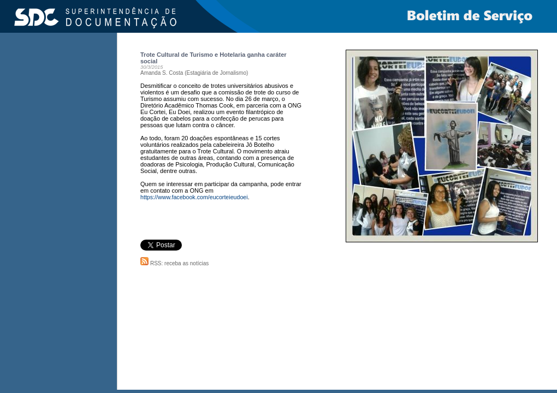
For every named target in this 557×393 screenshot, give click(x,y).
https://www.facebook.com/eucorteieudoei (194, 197)
